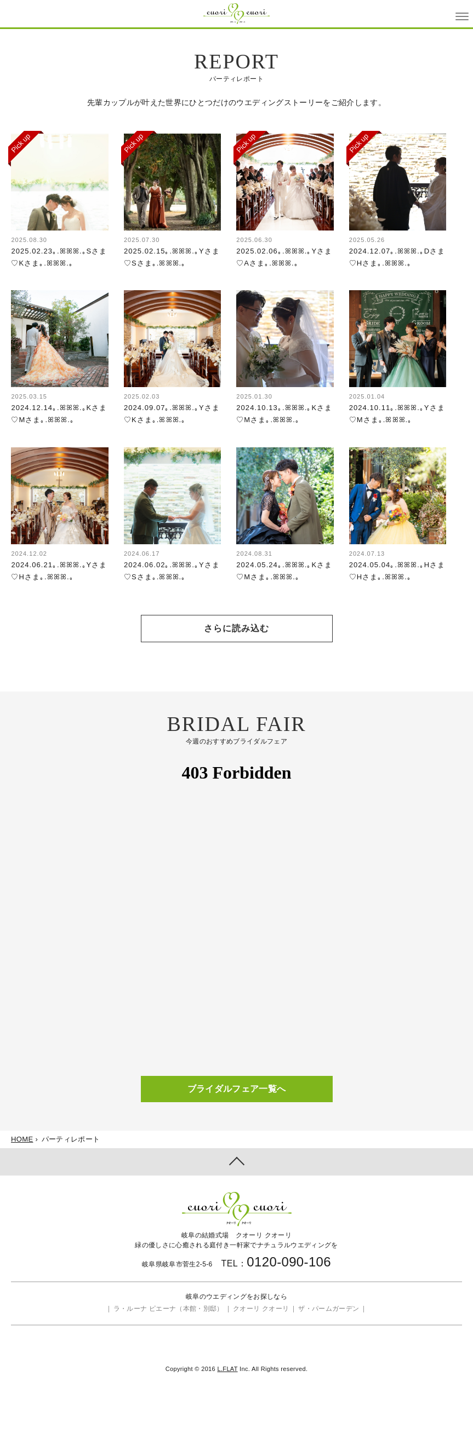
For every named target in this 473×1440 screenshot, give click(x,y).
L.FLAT (227, 1369)
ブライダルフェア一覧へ (236, 1088)
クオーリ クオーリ (261, 1308)
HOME (22, 1139)
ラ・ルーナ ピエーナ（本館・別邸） (168, 1308)
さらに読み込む (236, 628)
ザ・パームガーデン (328, 1308)
